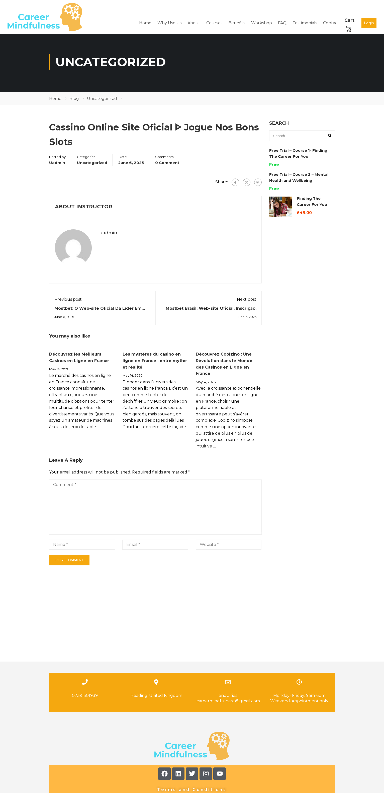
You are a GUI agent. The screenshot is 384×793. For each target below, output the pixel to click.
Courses (214, 23)
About (193, 23)
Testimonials (305, 23)
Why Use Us (169, 23)
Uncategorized (102, 101)
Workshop (261, 23)
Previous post (68, 301)
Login (369, 23)
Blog (74, 101)
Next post (246, 301)
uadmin (57, 165)
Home (145, 23)
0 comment (167, 165)
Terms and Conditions (192, 745)
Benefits (236, 23)
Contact (331, 23)
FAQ (282, 23)
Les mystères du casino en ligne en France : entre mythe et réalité (155, 363)
